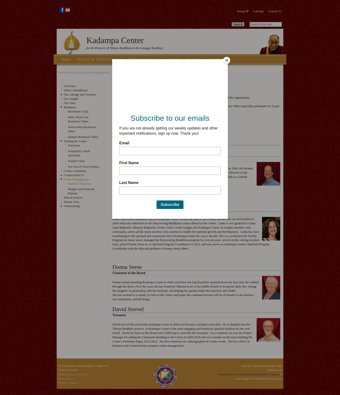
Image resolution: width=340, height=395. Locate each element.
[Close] (226, 60)
